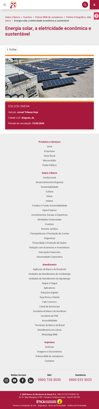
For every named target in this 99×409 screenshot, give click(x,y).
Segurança (42, 405)
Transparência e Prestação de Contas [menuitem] (49, 233)
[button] (96, 16)
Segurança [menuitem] (49, 238)
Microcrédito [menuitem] (49, 160)
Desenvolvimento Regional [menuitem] (49, 182)
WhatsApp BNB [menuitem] (49, 334)
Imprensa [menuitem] (49, 342)
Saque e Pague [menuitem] (49, 283)
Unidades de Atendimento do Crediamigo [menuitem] (49, 274)
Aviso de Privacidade (57, 405)
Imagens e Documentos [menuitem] (49, 351)
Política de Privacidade (76, 405)
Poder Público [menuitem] (49, 165)
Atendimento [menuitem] (50, 264)
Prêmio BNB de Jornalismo (49, 17)
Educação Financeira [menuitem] (49, 252)
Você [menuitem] (49, 146)
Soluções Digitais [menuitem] (49, 292)
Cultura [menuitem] (49, 191)
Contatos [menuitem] (49, 361)
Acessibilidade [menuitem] (49, 320)
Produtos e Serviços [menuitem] (49, 142)
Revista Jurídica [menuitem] (49, 229)
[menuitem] (6, 381)
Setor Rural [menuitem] (49, 156)
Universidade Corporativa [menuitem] (50, 257)
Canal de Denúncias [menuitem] (49, 306)
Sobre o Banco (12, 17)
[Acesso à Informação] (59, 401)
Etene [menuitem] (49, 196)
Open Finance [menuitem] (49, 210)
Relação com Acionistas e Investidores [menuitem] (49, 247)
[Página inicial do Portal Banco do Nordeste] (13, 4)
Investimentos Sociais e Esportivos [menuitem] (49, 215)
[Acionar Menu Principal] (4, 4)
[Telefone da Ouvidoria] (80, 380)
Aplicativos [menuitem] (49, 288)
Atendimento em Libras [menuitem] (50, 330)
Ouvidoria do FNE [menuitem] (49, 316)
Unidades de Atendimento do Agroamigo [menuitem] (49, 278)
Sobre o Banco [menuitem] (49, 173)
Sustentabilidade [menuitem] (49, 187)
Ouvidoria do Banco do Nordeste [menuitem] (49, 311)
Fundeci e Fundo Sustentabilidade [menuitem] (49, 205)
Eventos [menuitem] (49, 224)
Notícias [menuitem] (49, 347)
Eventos (27, 17)
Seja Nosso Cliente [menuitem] (49, 297)
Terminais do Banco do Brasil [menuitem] (50, 325)
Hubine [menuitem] (49, 201)
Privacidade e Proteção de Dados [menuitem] (49, 243)
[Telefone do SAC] (49, 380)
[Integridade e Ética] (47, 401)
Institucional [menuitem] (49, 177)
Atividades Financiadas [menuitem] (49, 219)
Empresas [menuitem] (49, 151)
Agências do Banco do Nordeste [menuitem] (49, 269)
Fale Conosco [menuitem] (49, 302)
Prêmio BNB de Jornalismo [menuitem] (49, 356)
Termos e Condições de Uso (24, 405)
